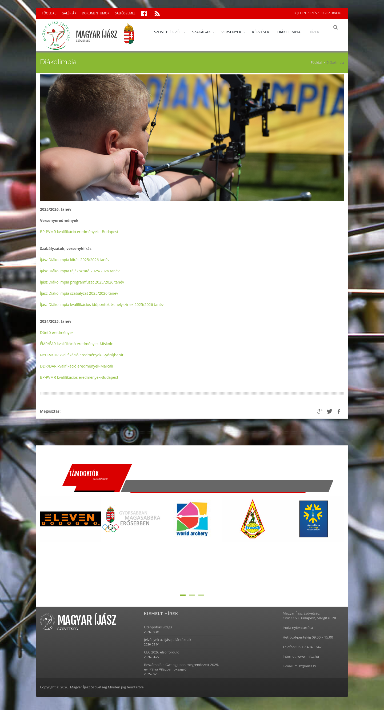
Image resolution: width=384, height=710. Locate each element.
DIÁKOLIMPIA (291, 31)
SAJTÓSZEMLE (125, 13)
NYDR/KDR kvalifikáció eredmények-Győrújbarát (81, 354)
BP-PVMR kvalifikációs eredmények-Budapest (79, 377)
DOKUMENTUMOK (95, 13)
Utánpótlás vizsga (158, 627)
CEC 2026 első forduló (161, 652)
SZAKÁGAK (204, 31)
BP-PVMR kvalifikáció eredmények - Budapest (79, 231)
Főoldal (316, 62)
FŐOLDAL (49, 13)
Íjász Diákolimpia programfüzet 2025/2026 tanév (82, 282)
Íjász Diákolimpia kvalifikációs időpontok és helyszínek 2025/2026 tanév (101, 304)
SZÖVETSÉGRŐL (171, 31)
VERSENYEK (235, 31)
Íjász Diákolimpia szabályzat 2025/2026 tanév (79, 293)
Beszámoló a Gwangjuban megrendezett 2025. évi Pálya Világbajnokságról (181, 667)
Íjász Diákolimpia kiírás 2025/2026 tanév (74, 259)
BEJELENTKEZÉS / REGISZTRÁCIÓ (317, 13)
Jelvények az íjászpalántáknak (167, 639)
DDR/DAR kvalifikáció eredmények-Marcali (76, 366)
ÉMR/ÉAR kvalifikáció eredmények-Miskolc (76, 343)
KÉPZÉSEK (264, 31)
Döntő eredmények (57, 332)
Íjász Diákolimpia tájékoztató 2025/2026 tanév (79, 270)
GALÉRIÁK (69, 13)
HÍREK (317, 31)
